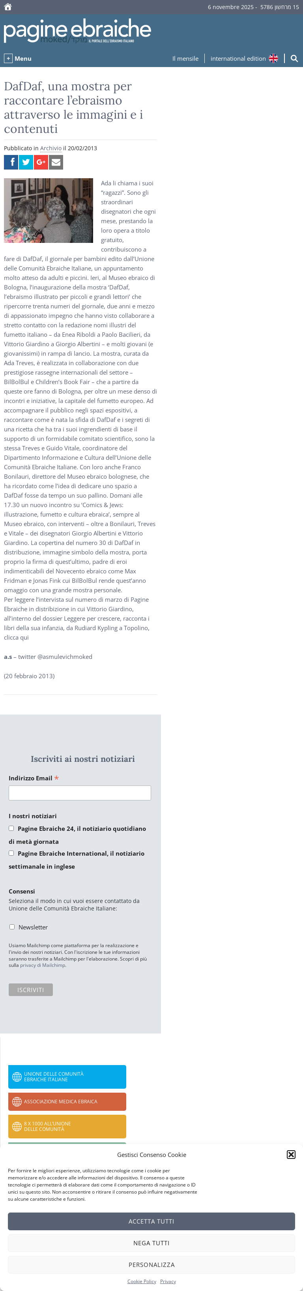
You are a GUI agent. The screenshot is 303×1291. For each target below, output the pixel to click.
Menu (23, 58)
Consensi (22, 891)
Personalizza (152, 1265)
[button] (291, 1155)
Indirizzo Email (34, 778)
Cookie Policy (141, 1281)
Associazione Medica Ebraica (60, 1101)
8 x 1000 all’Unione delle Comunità (47, 1126)
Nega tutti (151, 1243)
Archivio (51, 148)
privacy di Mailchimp (42, 965)
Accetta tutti (151, 1221)
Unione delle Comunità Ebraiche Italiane (54, 1077)
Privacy (168, 1281)
